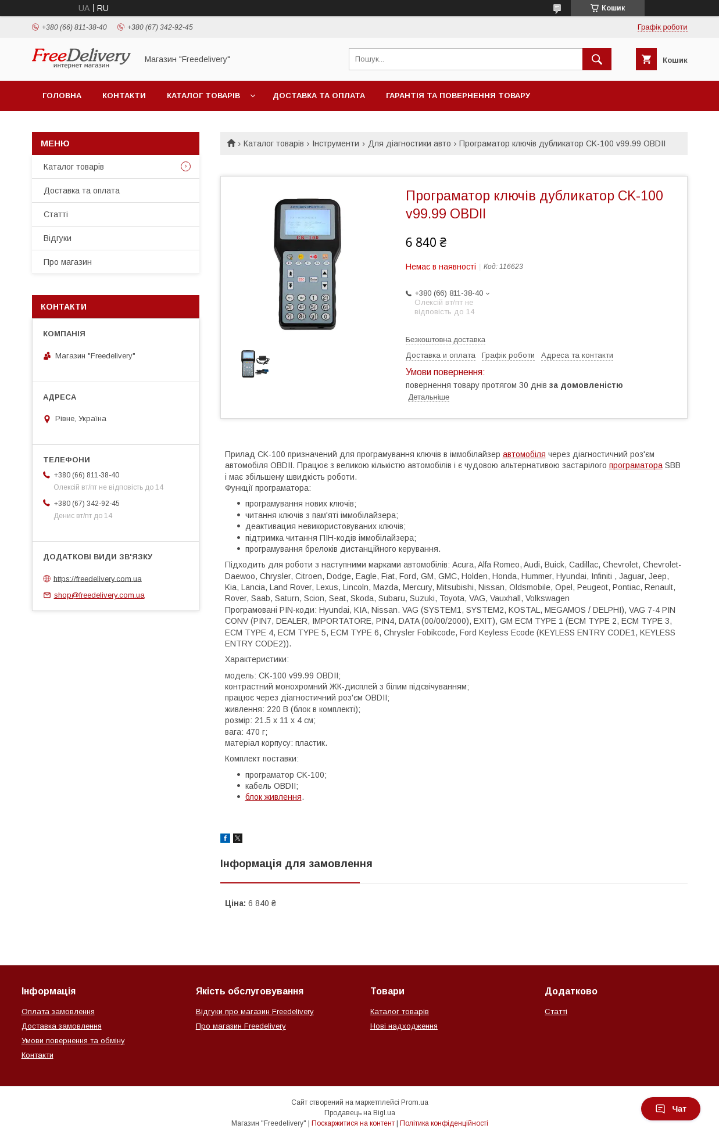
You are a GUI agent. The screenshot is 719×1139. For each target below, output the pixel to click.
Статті (56, 214)
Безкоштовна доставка (445, 339)
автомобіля (524, 454)
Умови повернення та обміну (73, 1040)
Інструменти (335, 143)
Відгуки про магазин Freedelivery (255, 1011)
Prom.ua (414, 1102)
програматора (636, 465)
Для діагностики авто (409, 143)
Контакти (124, 95)
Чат (670, 1109)
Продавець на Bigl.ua (359, 1113)
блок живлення (273, 797)
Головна (61, 95)
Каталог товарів (203, 95)
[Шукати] (596, 59)
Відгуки (57, 238)
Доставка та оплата (319, 95)
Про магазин (68, 262)
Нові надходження (404, 1026)
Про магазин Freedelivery (241, 1026)
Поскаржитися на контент (353, 1123)
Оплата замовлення (58, 1011)
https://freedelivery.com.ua (97, 578)
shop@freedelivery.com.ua (99, 595)
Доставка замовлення (62, 1026)
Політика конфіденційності (444, 1123)
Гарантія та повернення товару (458, 95)
